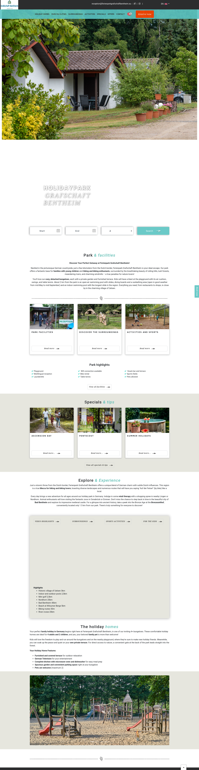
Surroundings (75, 14)
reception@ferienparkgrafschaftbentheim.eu (111, 4)
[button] (40, 710)
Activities (90, 14)
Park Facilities (58, 14)
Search (153, 230)
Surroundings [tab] (82, 521)
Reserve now (144, 14)
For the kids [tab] (152, 521)
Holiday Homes (42, 14)
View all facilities (99, 387)
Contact (120, 14)
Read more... (51, 453)
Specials (101, 14)
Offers (111, 14)
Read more (51, 348)
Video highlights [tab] (47, 521)
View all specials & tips (99, 465)
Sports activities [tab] (118, 521)
